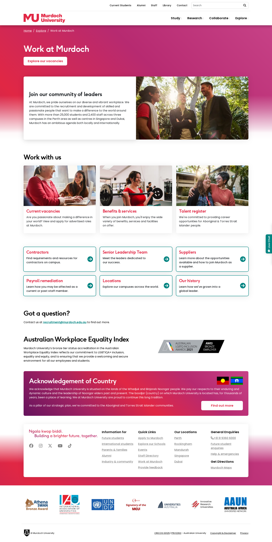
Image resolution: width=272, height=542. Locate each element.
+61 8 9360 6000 (225, 438)
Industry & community (117, 462)
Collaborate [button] (219, 18)
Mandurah (181, 450)
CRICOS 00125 (162, 533)
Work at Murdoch (150, 462)
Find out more (222, 405)
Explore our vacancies (45, 61)
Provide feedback (150, 467)
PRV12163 (176, 533)
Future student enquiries (221, 446)
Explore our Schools (151, 444)
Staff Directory (148, 456)
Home (28, 31)
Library (167, 5)
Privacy (244, 533)
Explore (41, 31)
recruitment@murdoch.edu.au (64, 322)
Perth (178, 438)
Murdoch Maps (221, 468)
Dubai (178, 462)
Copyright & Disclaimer (223, 533)
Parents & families (114, 450)
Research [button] (195, 18)
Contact (182, 5)
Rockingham (183, 444)
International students (117, 444)
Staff (154, 5)
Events (142, 450)
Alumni (141, 5)
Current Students (120, 5)
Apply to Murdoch (150, 438)
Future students (113, 438)
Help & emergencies (225, 454)
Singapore (181, 456)
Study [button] (176, 18)
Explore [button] (241, 18)
